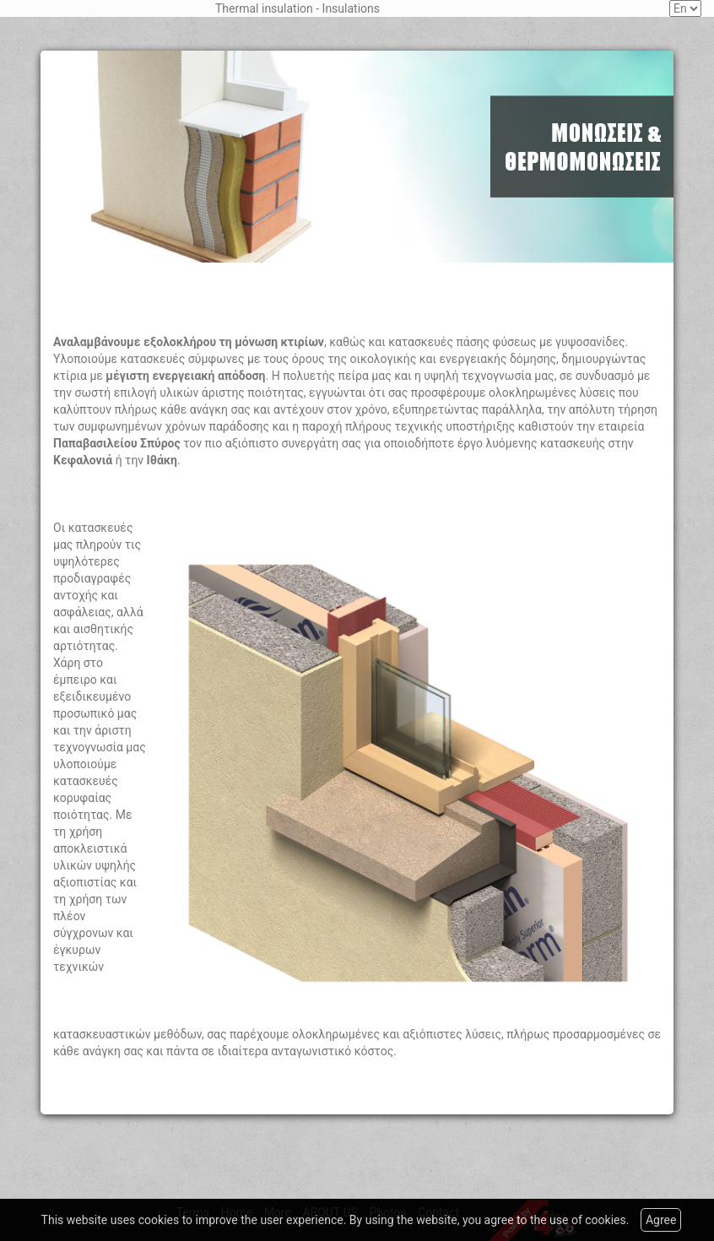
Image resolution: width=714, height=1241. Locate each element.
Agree (661, 1220)
